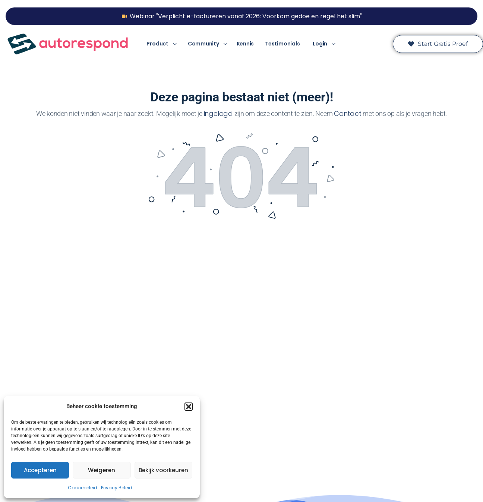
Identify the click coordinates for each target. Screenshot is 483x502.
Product (157, 43)
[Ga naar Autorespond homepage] (67, 43)
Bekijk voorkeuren (163, 470)
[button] (188, 406)
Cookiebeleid (82, 487)
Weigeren (101, 470)
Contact (347, 113)
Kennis (245, 43)
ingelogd (218, 113)
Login (320, 43)
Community (203, 43)
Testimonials (282, 43)
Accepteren (40, 470)
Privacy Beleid (116, 487)
